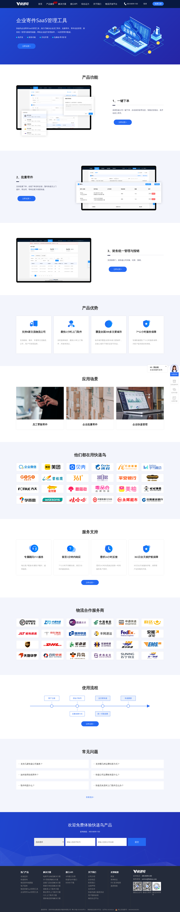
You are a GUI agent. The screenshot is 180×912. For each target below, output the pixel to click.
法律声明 (91, 886)
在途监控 (24, 876)
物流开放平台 (111, 4)
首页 (40, 4)
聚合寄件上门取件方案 (52, 892)
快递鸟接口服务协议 (96, 892)
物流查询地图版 (27, 883)
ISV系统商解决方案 (50, 880)
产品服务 (51, 3)
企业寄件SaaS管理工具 (29, 892)
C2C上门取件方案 (50, 895)
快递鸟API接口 (71, 880)
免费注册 (158, 4)
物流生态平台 (93, 898)
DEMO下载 (70, 883)
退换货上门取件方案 (51, 889)
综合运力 (85, 4)
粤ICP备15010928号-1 (79, 909)
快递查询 (24, 880)
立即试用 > (26, 46)
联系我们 (91, 883)
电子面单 (24, 886)
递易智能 (114, 886)
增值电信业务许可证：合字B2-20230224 (101, 909)
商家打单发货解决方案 (52, 886)
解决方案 (62, 4)
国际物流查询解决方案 (52, 898)
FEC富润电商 (116, 883)
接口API (73, 4)
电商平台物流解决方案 (52, 876)
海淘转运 (114, 880)
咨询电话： (142, 876)
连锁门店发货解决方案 (52, 883)
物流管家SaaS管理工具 (29, 889)
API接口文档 (71, 876)
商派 (112, 876)
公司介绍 (91, 876)
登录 (145, 4)
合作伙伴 (91, 889)
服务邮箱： (145, 879)
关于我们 (97, 4)
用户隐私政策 (93, 895)
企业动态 (91, 880)
